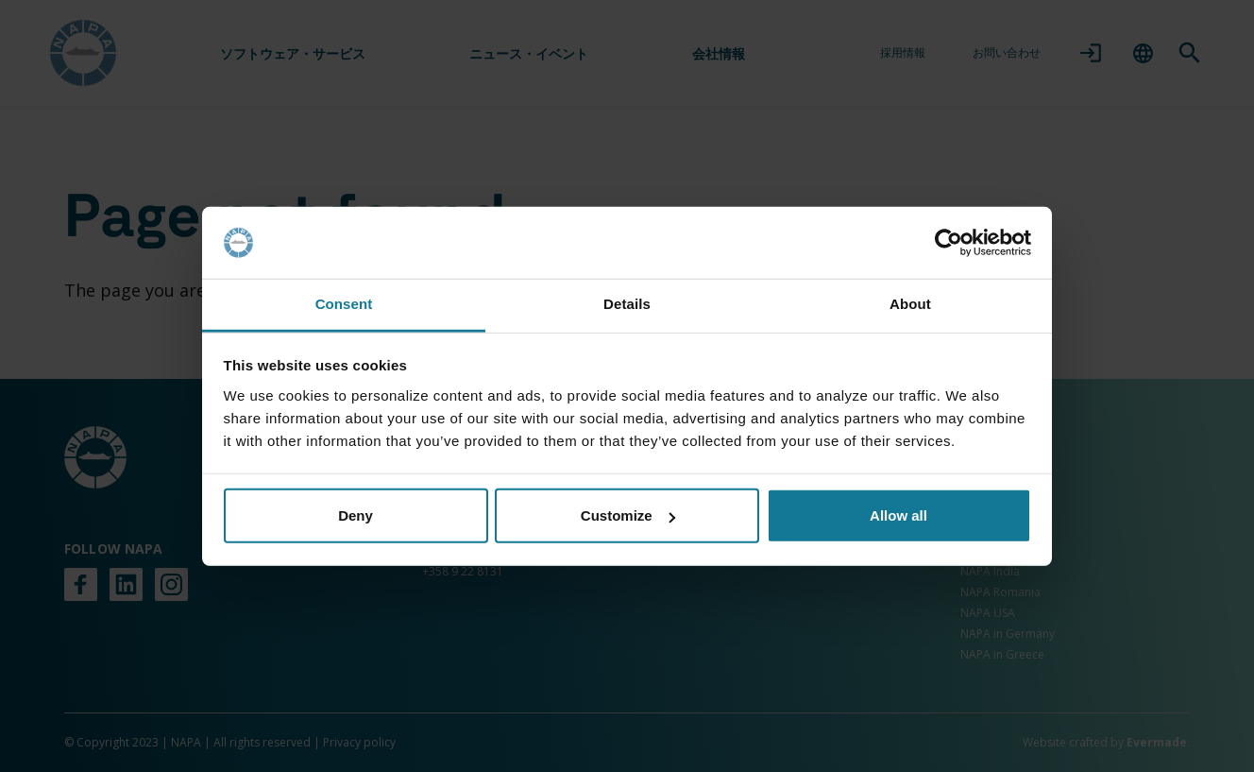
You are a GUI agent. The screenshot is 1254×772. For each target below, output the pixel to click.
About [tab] (910, 304)
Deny (355, 515)
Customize (628, 515)
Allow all (898, 515)
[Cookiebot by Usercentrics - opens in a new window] (948, 243)
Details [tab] (627, 304)
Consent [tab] (344, 304)
